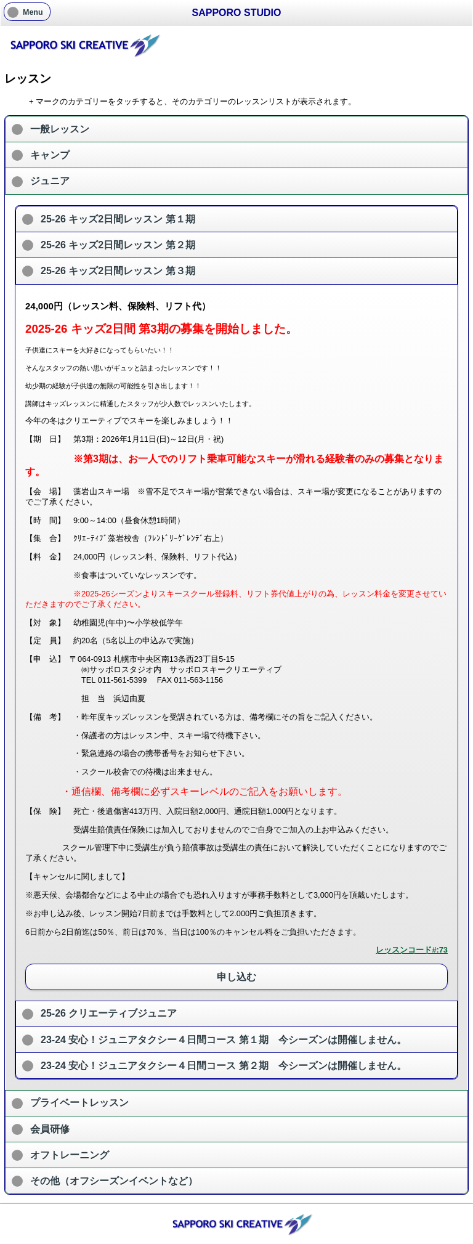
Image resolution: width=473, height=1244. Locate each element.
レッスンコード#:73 (412, 949)
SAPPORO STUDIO (236, 12)
